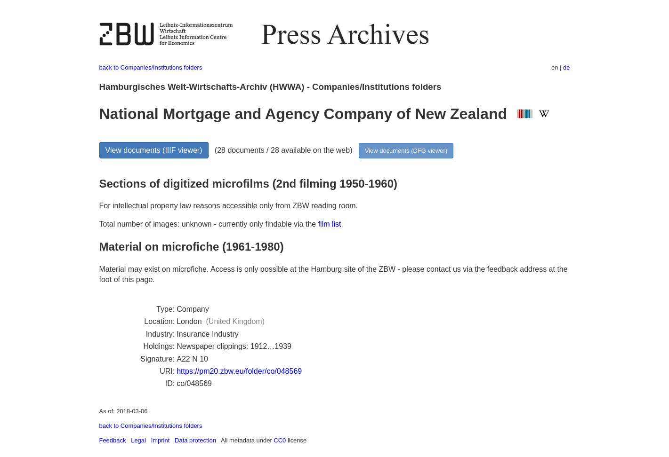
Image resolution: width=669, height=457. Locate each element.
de (566, 67)
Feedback (112, 440)
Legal (138, 440)
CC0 (280, 440)
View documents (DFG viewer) (406, 150)
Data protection (195, 440)
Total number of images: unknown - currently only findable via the (208, 224)
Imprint (160, 440)
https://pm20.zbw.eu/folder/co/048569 (239, 371)
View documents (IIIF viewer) (153, 150)
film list (329, 224)
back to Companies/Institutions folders (150, 67)
